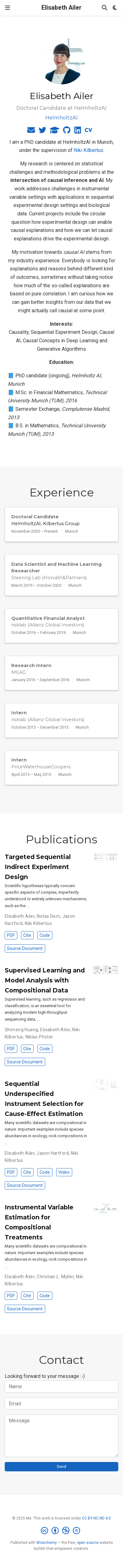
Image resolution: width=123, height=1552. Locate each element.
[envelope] (31, 131)
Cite (27, 935)
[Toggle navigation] (7, 7)
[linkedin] (77, 131)
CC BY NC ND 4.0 (96, 1518)
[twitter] (42, 131)
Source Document (25, 948)
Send (61, 1466)
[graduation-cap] (54, 131)
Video (64, 1172)
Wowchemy (46, 1542)
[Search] (104, 8)
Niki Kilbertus (88, 150)
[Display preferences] (115, 8)
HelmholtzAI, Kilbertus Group (45, 523)
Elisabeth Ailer (61, 7)
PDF (11, 935)
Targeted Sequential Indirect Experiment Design (38, 867)
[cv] (88, 131)
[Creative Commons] (62, 1531)
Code (45, 935)
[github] (67, 131)
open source (88, 1542)
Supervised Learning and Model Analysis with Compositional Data (45, 980)
